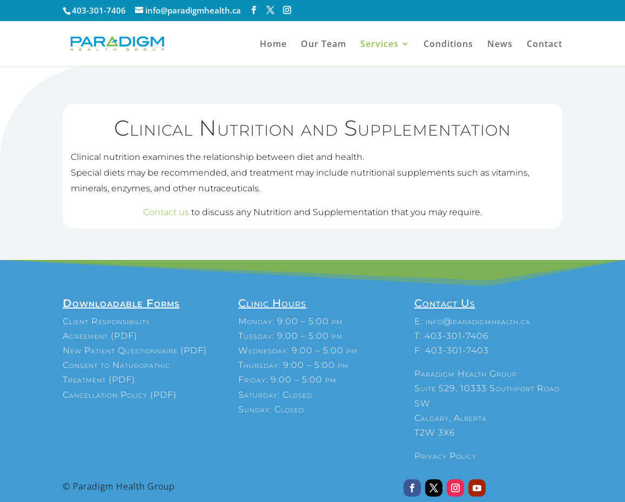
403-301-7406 (457, 336)
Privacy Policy (445, 456)
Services (379, 45)
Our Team (323, 45)
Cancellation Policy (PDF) (120, 395)
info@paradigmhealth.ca (478, 321)
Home (273, 45)
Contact (544, 45)
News (500, 45)
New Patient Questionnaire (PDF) (135, 350)
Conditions (448, 45)
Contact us (166, 212)
